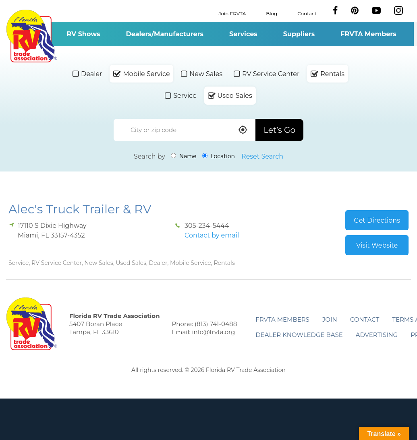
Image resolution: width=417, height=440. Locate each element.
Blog (271, 13)
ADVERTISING (377, 335)
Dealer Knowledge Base (298, 335)
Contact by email (212, 235)
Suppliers (299, 34)
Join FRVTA (232, 13)
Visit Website (377, 245)
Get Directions (377, 220)
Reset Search (262, 156)
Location (218, 156)
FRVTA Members (368, 34)
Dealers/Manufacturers (164, 34)
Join (329, 319)
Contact (306, 13)
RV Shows (83, 34)
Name (184, 156)
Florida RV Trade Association (31, 36)
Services (243, 34)
